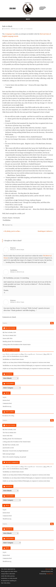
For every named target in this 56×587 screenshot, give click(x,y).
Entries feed (6, 400)
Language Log (8, 225)
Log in (4, 397)
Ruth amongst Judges (9, 454)
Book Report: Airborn (45, 231)
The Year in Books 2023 (9, 335)
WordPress (49, 573)
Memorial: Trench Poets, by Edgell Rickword (15, 450)
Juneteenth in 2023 (8, 447)
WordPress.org (7, 406)
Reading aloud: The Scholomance (12, 341)
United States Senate (18, 359)
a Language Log (10, 34)
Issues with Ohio (7, 338)
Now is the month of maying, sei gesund (14, 457)
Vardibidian (6, 28)
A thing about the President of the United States (17, 344)
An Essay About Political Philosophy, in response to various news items (29, 362)
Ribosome (48, 569)
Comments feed (7, 403)
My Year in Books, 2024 (9, 332)
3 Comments (29, 28)
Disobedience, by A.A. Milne (20, 356)
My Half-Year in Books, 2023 (11, 444)
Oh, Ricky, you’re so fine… (12, 231)
